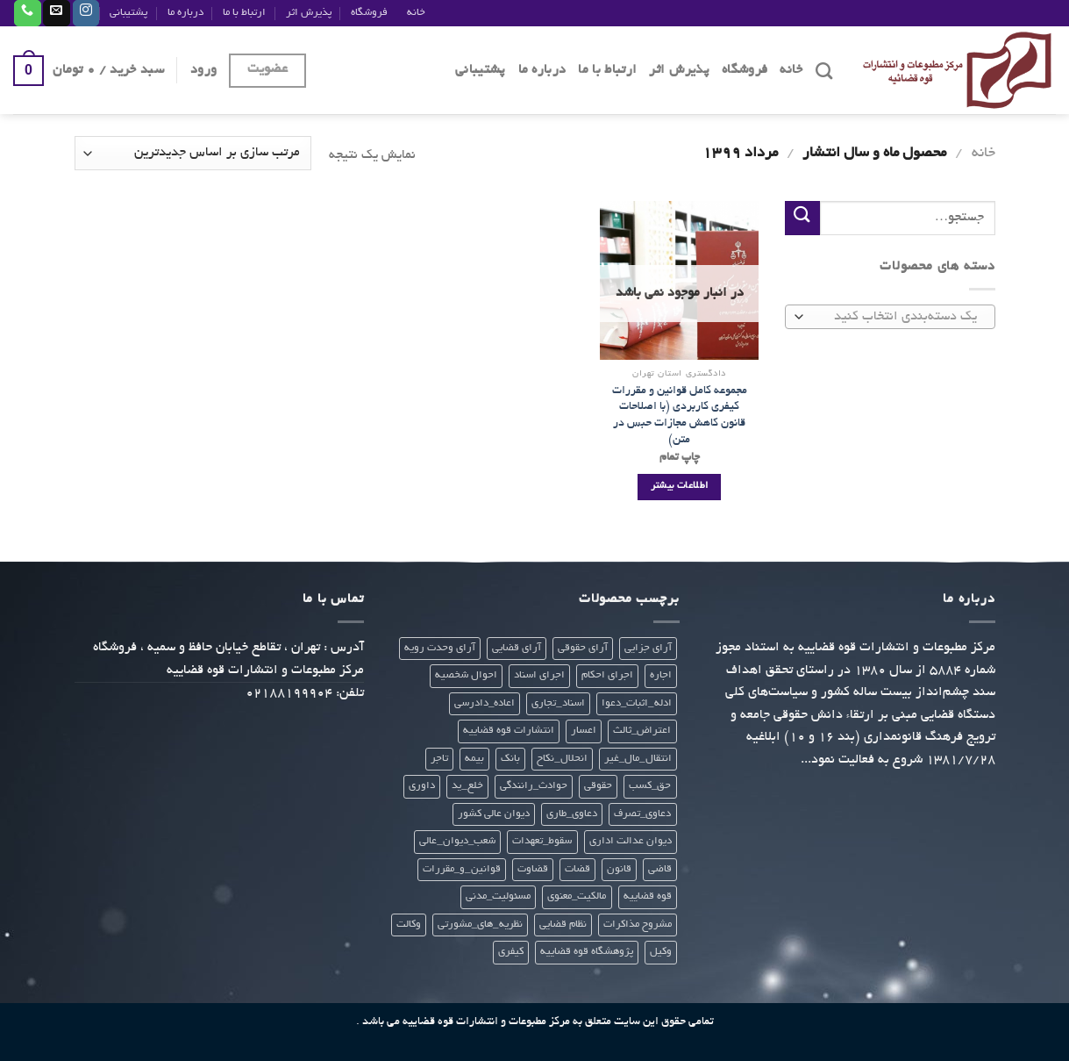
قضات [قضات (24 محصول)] (577, 869)
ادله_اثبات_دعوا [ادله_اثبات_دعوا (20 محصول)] (637, 703)
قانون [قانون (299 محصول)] (619, 869)
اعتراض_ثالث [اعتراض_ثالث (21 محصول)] (642, 730)
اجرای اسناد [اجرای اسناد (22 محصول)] (539, 675)
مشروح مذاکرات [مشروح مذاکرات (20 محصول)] (637, 924)
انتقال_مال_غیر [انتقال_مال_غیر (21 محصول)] (638, 758)
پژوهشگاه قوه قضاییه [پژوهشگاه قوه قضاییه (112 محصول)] (586, 951)
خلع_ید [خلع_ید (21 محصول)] (467, 786)
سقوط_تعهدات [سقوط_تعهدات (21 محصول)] (542, 841)
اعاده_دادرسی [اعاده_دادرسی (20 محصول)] (484, 703)
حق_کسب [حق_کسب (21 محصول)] (650, 786)
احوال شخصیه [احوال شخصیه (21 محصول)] (466, 675)
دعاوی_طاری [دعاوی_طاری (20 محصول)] (571, 814)
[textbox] (894, 318)
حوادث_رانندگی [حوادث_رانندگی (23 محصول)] (533, 786)
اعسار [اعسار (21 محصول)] (583, 730)
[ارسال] (802, 218)
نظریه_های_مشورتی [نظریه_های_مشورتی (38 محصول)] (480, 924)
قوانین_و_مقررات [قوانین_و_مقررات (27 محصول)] (462, 869)
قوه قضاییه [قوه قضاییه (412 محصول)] (648, 896)
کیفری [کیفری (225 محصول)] (511, 951)
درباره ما (185, 12)
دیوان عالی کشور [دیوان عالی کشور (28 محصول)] (494, 814)
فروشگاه (369, 12)
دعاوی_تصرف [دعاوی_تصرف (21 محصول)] (642, 814)
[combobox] (890, 317)
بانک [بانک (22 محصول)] (510, 758)
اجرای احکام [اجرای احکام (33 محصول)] (607, 675)
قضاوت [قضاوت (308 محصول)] (532, 869)
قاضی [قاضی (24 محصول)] (660, 869)
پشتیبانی (128, 12)
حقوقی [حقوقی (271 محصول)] (598, 786)
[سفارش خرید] (193, 153)
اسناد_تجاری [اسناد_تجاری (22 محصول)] (557, 703)
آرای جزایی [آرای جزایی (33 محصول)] (648, 648)
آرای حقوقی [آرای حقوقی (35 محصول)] (583, 648)
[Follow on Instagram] (86, 13)
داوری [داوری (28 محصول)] (422, 786)
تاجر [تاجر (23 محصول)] (439, 758)
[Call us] (27, 13)
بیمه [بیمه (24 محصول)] (474, 758)
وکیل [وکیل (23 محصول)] (661, 951)
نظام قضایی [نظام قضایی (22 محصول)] (563, 924)
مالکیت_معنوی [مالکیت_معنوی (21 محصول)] (576, 896)
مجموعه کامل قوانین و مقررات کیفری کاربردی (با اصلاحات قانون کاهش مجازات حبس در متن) (679, 415)
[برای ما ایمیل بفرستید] (56, 13)
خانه (416, 12)
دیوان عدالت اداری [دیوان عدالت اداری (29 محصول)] (630, 841)
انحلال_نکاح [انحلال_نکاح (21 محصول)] (562, 758)
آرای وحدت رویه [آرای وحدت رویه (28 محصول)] (439, 648)
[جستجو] (824, 71)
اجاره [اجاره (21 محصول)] (661, 675)
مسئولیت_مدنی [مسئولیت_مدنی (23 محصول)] (498, 896)
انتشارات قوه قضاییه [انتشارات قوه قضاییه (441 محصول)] (508, 730)
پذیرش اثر (308, 12)
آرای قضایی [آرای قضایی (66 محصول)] (516, 648)
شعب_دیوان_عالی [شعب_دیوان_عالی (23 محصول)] (457, 841)
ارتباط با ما (244, 12)
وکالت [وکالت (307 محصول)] (408, 924)
